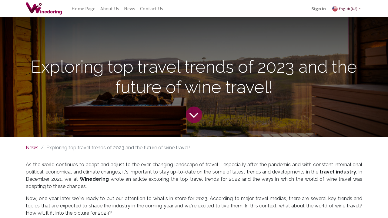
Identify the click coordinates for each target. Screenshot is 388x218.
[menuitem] (83, 8)
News (32, 147)
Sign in (318, 8)
